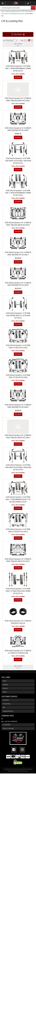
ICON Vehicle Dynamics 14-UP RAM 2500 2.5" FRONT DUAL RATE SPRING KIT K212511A (18, 786)
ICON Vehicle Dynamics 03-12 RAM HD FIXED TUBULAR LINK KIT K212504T (18, 558)
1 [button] (17, 906)
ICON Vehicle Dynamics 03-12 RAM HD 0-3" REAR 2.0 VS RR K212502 (18, 876)
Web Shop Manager (23, 1009)
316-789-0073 (6, 963)
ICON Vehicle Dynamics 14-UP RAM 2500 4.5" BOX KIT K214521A (18, 696)
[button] (15, 906)
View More (18, 581)
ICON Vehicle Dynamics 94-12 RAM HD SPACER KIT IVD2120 (18, 831)
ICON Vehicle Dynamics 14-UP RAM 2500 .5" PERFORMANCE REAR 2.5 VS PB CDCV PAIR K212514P (18, 650)
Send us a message (8, 967)
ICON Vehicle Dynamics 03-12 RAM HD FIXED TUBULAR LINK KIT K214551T (18, 740)
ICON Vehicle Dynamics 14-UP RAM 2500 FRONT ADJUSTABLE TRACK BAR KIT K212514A (18, 604)
